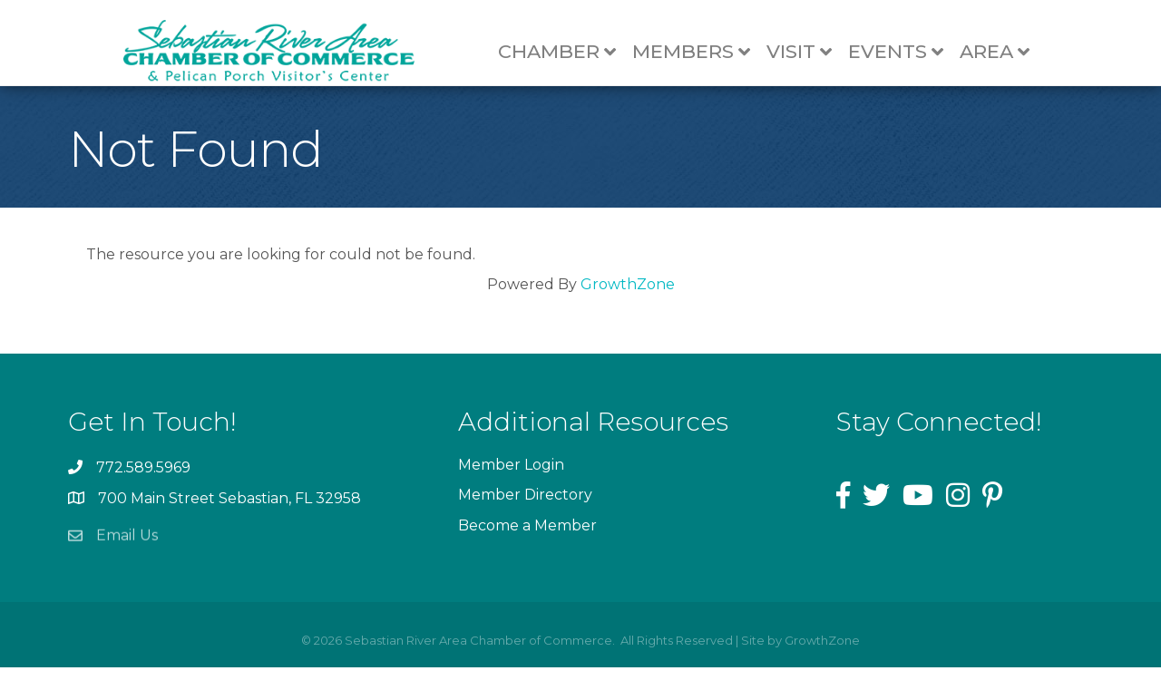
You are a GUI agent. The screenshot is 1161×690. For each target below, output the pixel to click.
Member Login (511, 487)
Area (1002, 52)
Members (699, 52)
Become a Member (527, 548)
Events (903, 52)
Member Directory (525, 517)
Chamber (565, 52)
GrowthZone (627, 307)
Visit (807, 52)
